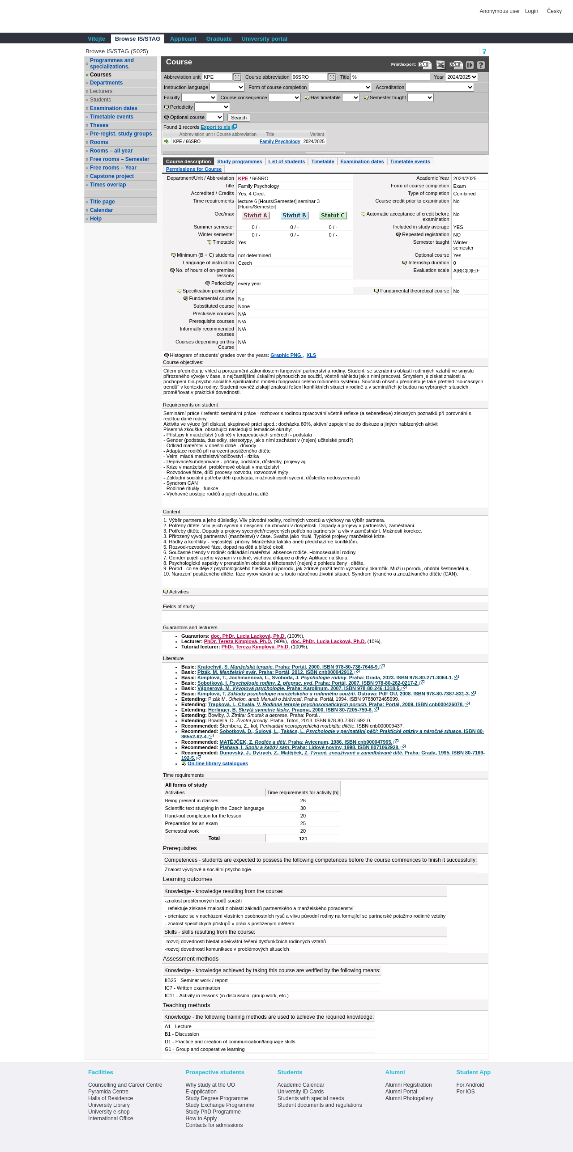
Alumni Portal (401, 1091)
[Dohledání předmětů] (332, 77)
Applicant (183, 38)
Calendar (101, 210)
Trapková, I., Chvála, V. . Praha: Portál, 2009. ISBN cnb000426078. (336, 704)
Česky (554, 11)
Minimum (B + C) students (205, 255)
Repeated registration (425, 234)
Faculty (172, 97)
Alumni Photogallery (409, 1098)
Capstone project (112, 176)
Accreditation (390, 87)
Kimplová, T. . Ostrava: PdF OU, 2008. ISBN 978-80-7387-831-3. (333, 693)
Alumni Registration (408, 1085)
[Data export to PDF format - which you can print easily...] (425, 65)
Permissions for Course (194, 169)
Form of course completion (277, 87)
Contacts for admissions (214, 1125)
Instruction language (186, 87)
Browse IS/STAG (138, 38)
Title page (102, 202)
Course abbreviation (267, 77)
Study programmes (239, 161)
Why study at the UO (210, 1085)
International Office (110, 1118)
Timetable (322, 161)
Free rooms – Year (113, 168)
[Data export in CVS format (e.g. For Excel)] (456, 65)
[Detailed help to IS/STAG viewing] (481, 65)
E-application (200, 1091)
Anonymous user (501, 11)
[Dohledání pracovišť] (237, 77)
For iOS (465, 1091)
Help (96, 219)
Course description (188, 161)
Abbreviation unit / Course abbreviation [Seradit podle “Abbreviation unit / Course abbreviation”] (218, 134)
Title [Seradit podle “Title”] (270, 134)
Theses (99, 125)
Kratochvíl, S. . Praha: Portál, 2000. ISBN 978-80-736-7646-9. (288, 666)
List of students (287, 161)
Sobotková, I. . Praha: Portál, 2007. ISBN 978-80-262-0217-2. (308, 683)
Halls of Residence (110, 1098)
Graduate (219, 38)
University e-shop (109, 1112)
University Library (109, 1105)
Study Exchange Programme (219, 1105)
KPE (243, 178)
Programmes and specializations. (112, 63)
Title (344, 77)
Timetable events (111, 117)
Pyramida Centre (108, 1091)
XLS (311, 355)
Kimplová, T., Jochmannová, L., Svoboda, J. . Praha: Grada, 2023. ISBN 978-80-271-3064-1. (325, 677)
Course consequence (244, 97)
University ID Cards (301, 1091)
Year (439, 77)
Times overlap (108, 185)
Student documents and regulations (320, 1105)
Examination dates (113, 108)
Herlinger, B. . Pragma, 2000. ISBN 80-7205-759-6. (290, 709)
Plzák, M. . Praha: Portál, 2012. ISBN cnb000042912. (275, 672)
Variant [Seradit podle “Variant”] (317, 134)
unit (182, 77)
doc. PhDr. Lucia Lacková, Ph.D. (248, 636)
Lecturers (101, 91)
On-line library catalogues (218, 763)
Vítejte (96, 38)
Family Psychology (280, 141)
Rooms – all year (111, 151)
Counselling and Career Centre (125, 1085)
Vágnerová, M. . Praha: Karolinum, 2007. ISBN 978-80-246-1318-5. (299, 688)
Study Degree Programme (216, 1098)
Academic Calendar (301, 1085)
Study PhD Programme (212, 1112)
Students (100, 100)
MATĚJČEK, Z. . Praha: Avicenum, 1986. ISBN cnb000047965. (306, 742)
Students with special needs (311, 1098)
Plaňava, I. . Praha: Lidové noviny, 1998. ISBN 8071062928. (310, 747)
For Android (470, 1085)
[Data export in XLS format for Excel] (441, 65)
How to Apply (201, 1118)
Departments (106, 83)
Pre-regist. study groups (121, 134)
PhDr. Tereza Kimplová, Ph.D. (238, 641)
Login (531, 11)
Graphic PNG (286, 355)
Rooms (99, 142)
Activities (178, 591)
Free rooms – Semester (120, 159)
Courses (100, 75)
